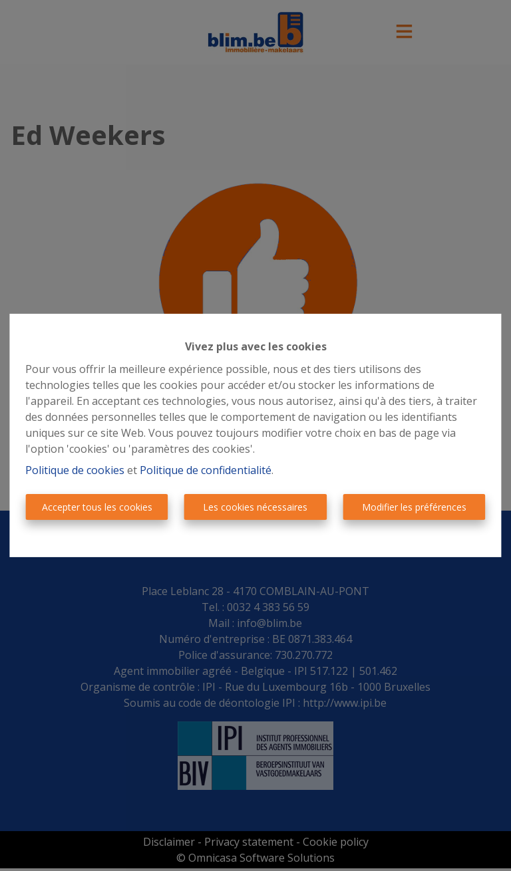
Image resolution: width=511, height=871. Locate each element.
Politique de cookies (74, 470)
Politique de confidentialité (205, 470)
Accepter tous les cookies (97, 507)
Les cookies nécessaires (255, 507)
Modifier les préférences (414, 507)
